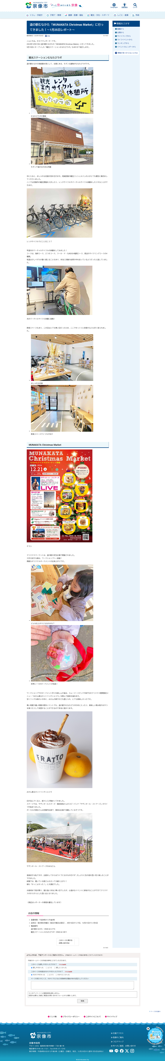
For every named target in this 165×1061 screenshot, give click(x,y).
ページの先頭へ (156, 1011)
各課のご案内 (117, 1037)
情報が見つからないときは (126, 53)
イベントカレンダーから (126, 47)
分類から (120, 33)
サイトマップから (124, 36)
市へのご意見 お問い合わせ (123, 1046)
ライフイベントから (124, 40)
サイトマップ (111, 1017)
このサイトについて (92, 1017)
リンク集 (52, 1017)
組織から (120, 29)
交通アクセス (117, 1033)
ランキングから (123, 43)
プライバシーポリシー (70, 1017)
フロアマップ (117, 1042)
